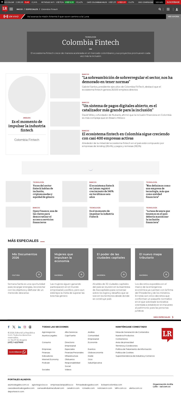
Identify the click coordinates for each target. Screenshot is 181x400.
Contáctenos (122, 339)
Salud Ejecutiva (95, 363)
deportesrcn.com (16, 391)
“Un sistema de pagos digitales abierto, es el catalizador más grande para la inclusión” (119, 108)
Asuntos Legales (49, 335)
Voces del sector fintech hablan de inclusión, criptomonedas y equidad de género (43, 191)
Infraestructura (71, 356)
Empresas (46, 349)
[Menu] (11, 9)
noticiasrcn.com (104, 388)
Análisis (91, 332)
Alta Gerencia (71, 332)
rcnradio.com (88, 388)
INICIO (20, 9)
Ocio (90, 359)
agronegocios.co (40, 385)
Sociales (46, 369)
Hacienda (58, 275)
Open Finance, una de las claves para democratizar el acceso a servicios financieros (45, 217)
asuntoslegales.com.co (18, 385)
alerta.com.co (135, 388)
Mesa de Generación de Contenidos (132, 332)
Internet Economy (50, 359)
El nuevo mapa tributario (150, 256)
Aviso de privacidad (125, 342)
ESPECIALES (32, 9)
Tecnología (38, 182)
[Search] (160, 9)
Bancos (92, 182)
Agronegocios (48, 332)
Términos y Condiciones (126, 346)
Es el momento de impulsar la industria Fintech (101, 214)
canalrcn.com (73, 388)
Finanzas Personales (74, 352)
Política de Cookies (124, 352)
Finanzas (46, 352)
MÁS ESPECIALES (162, 317)
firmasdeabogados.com (87, 385)
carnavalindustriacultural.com (50, 388)
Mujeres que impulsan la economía (63, 258)
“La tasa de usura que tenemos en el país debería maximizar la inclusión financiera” (158, 217)
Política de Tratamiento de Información (133, 349)
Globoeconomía (95, 352)
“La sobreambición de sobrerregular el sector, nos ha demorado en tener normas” (127, 80)
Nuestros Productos (125, 335)
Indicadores (47, 356)
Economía (92, 342)
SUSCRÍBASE (173, 2)
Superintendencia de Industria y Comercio (135, 356)
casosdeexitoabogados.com (21, 388)
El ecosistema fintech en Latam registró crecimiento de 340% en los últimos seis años (101, 191)
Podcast (46, 363)
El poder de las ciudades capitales (111, 256)
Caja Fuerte (70, 335)
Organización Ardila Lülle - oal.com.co (163, 385)
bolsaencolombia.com (111, 385)
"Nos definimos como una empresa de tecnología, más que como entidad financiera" (158, 191)
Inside (90, 356)
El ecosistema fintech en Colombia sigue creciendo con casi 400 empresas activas (126, 136)
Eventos (91, 349)
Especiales (70, 349)
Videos (68, 369)
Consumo (46, 342)
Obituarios (70, 359)
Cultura (16, 275)
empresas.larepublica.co (61, 385)
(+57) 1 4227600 (15, 342)
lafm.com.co (120, 388)
